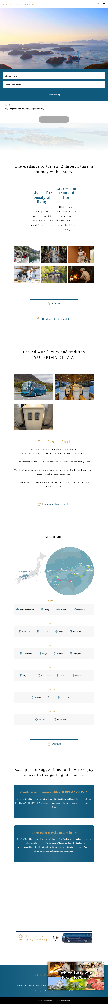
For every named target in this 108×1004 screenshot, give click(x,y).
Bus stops (35, 985)
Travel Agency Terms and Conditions (47, 991)
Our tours (27, 985)
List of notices (54, 119)
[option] (54, 38)
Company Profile (67, 991)
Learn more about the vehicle (54, 504)
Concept (54, 304)
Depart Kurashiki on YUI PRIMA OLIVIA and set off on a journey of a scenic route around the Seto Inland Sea (54, 803)
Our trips (54, 744)
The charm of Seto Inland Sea (54, 319)
